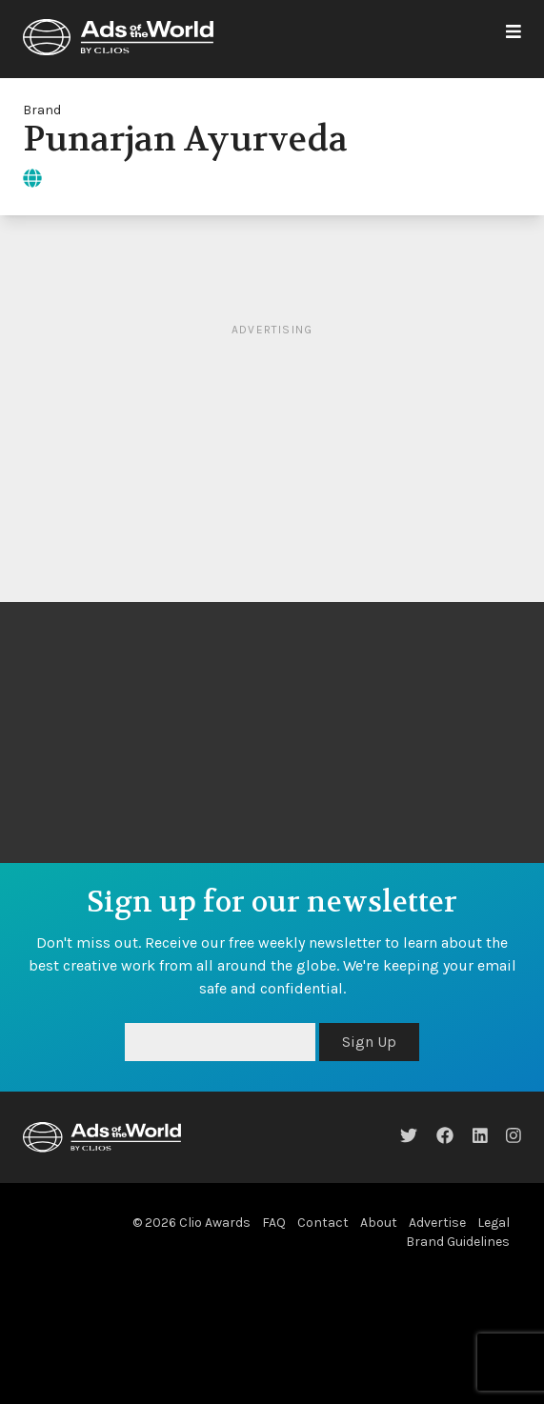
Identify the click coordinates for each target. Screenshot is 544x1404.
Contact (323, 1222)
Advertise (437, 1222)
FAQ (274, 1222)
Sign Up (369, 1042)
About (378, 1222)
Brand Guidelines (458, 1242)
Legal (493, 1222)
